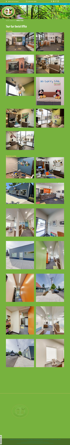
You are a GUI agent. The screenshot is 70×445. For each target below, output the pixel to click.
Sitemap (59, 439)
